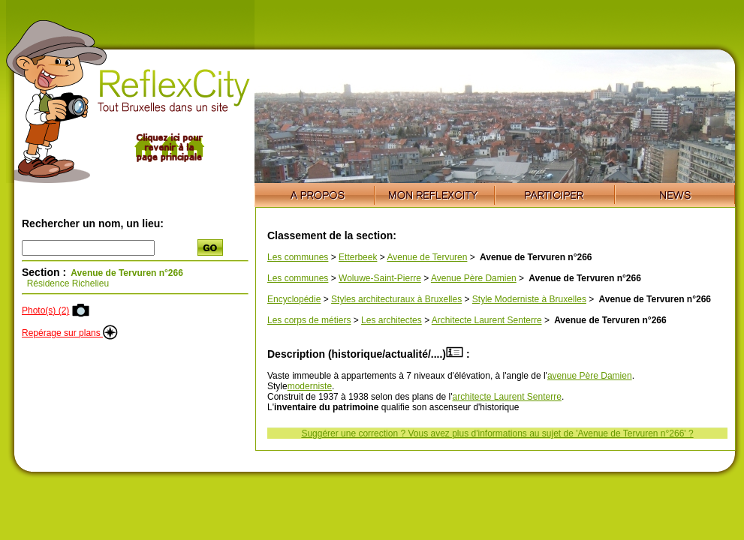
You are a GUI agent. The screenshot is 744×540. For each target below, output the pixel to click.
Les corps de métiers (309, 320)
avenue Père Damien (589, 375)
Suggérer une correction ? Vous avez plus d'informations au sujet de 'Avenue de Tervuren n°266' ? (497, 433)
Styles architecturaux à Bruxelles (396, 299)
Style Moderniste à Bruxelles (529, 299)
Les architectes (391, 320)
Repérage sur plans (70, 333)
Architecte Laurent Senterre (487, 320)
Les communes (297, 257)
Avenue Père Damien (474, 278)
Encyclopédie (294, 299)
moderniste (310, 386)
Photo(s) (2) (45, 310)
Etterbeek (358, 257)
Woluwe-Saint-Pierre (380, 278)
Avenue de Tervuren (427, 257)
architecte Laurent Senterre (506, 397)
